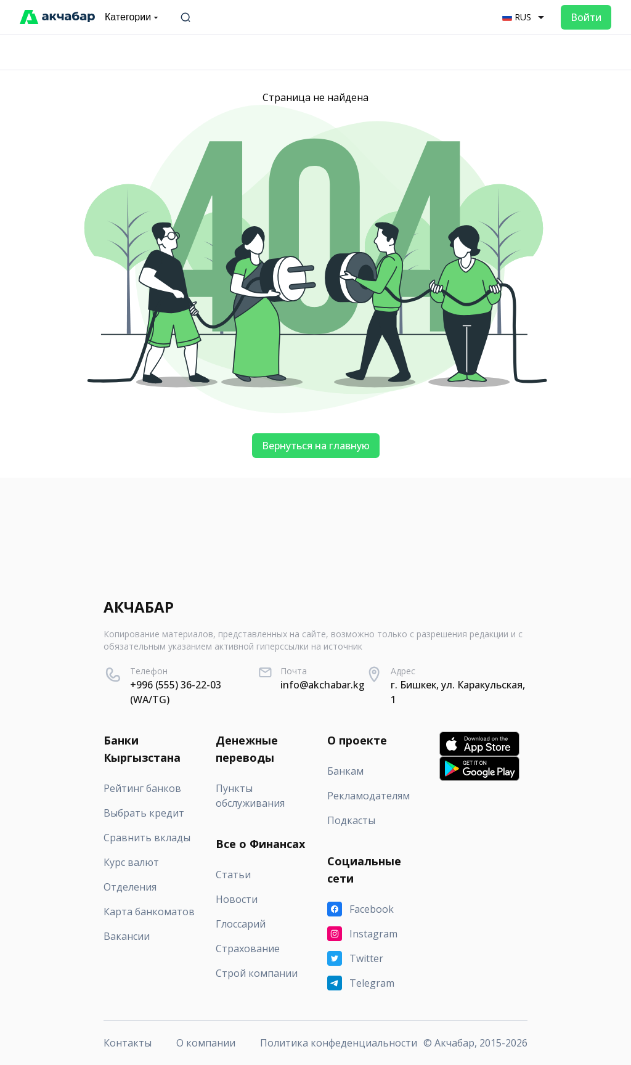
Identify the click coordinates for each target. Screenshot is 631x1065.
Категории (133, 17)
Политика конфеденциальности (338, 1043)
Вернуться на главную (316, 445)
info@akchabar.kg (322, 685)
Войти (586, 17)
